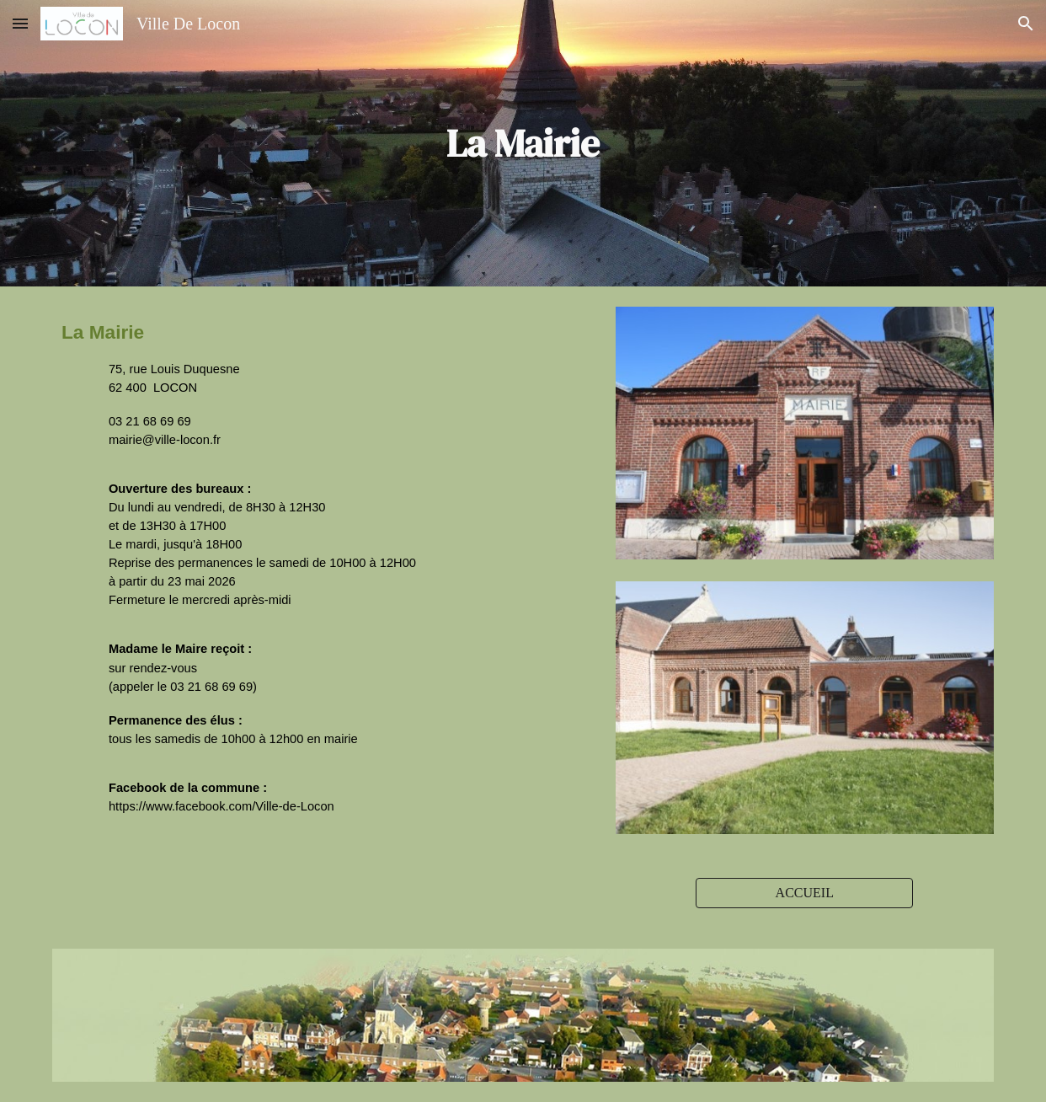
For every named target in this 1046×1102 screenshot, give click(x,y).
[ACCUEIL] (804, 893)
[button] (20, 23)
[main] (522, 143)
